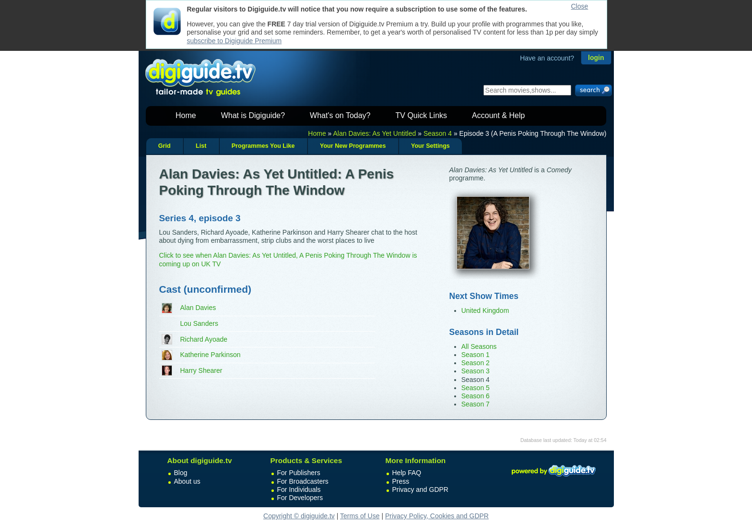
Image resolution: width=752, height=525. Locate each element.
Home (186, 115)
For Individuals (299, 489)
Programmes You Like (263, 146)
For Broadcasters (303, 481)
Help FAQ (407, 473)
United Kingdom (485, 310)
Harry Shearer (201, 370)
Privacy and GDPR (420, 489)
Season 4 (437, 133)
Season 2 (475, 363)
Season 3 (475, 371)
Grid (164, 146)
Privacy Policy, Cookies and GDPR (437, 516)
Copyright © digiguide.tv (299, 516)
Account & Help (498, 115)
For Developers (300, 497)
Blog (181, 473)
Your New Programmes (353, 146)
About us (187, 481)
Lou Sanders (199, 323)
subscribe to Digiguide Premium (234, 41)
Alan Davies (198, 307)
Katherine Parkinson (210, 354)
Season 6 (475, 396)
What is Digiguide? (253, 115)
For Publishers (298, 473)
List (201, 146)
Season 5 (475, 388)
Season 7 (475, 404)
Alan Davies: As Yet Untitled (374, 133)
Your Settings (430, 146)
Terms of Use (359, 516)
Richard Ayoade (204, 339)
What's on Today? (340, 115)
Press (401, 481)
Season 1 (475, 354)
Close (579, 6)
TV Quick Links (421, 115)
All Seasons (479, 346)
